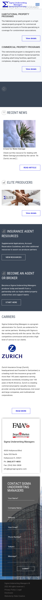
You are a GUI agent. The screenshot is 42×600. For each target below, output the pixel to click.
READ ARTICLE (30, 167)
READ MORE (21, 411)
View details (31, 38)
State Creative (19, 596)
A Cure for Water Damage (14, 149)
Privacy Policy (10, 590)
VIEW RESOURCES (14, 257)
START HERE (11, 302)
